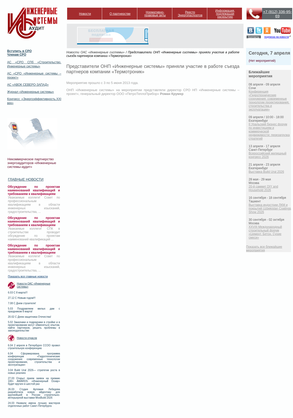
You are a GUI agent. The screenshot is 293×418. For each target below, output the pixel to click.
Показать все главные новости (28, 276)
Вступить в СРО (19, 51)
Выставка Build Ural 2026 (266, 172)
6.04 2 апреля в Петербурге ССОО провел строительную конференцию (34, 347)
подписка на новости (276, 36)
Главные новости (25, 179)
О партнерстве (119, 14)
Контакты (253, 36)
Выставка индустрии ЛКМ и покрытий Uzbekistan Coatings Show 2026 (270, 208)
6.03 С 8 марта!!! (18, 292)
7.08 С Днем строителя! (22, 303)
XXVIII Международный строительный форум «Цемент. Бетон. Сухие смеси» (265, 232)
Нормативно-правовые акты (155, 13)
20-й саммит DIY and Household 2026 (263, 188)
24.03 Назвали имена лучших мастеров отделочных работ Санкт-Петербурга (34, 404)
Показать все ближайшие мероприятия (264, 248)
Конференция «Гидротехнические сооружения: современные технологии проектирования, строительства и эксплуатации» (269, 100)
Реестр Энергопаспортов (190, 13)
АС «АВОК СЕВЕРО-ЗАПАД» (27, 85)
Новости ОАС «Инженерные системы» (33, 285)
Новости (85, 14)
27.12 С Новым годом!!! (21, 298)
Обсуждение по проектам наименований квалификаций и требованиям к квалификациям (34, 190)
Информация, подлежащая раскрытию (225, 14)
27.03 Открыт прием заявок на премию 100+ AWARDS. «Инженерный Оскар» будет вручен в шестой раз (34, 381)
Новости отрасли (27, 338)
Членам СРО (16, 54)
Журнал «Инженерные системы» (30, 92)
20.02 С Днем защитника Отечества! (29, 316)
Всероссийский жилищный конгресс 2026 (267, 155)
